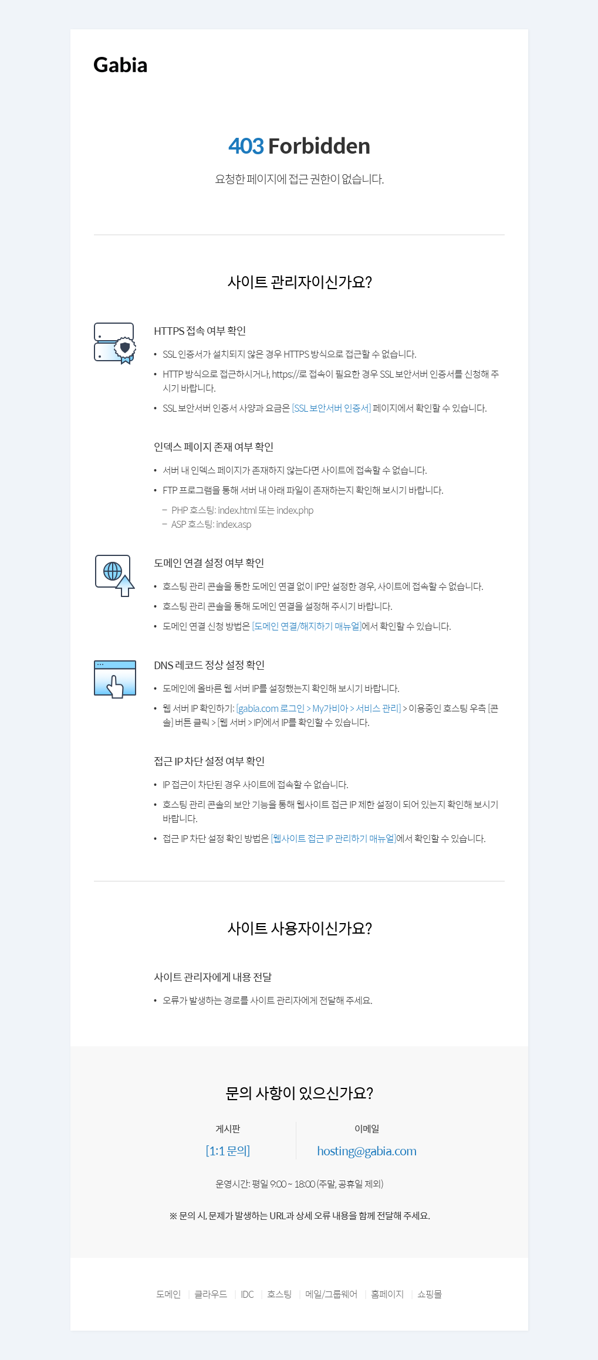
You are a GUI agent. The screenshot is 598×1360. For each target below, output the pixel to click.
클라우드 (210, 1294)
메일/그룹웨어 (331, 1294)
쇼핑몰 (429, 1294)
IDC (247, 1294)
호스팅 (279, 1294)
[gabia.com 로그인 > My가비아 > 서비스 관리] (318, 708)
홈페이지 (387, 1294)
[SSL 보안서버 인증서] (331, 408)
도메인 (168, 1294)
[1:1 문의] (227, 1150)
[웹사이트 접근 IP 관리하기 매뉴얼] (333, 838)
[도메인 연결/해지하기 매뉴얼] (306, 626)
